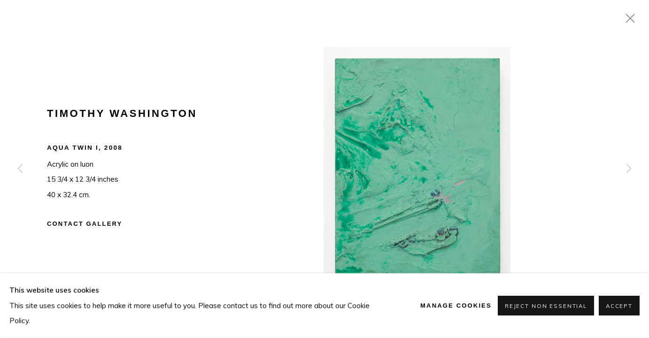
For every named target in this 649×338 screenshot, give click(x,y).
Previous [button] (20, 169)
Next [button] (629, 169)
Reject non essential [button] (546, 305)
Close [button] (628, 21)
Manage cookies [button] (456, 305)
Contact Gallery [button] (84, 223)
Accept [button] (619, 305)
